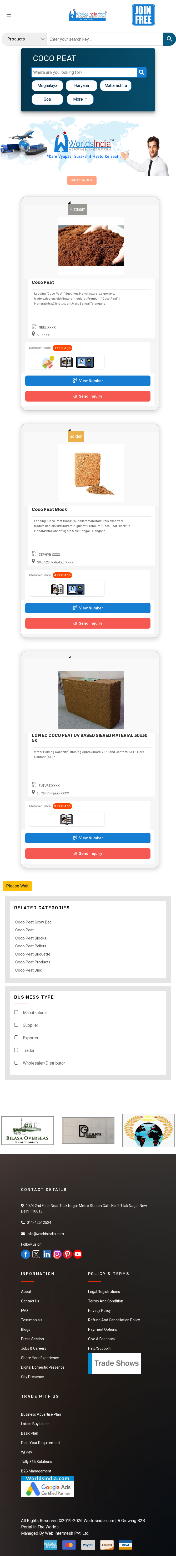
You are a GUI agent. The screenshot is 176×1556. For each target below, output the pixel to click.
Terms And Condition (105, 1301)
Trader (28, 1050)
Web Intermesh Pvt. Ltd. (67, 1533)
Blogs (25, 1329)
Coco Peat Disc (28, 970)
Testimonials (31, 1320)
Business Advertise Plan (41, 1414)
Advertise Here (82, 180)
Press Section (32, 1339)
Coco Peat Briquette (32, 954)
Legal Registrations (104, 1292)
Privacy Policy (99, 1310)
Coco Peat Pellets (30, 946)
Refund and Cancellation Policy (114, 1320)
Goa (47, 99)
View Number (88, 381)
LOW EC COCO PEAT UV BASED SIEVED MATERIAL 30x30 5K (90, 738)
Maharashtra (115, 85)
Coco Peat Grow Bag (33, 922)
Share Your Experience (40, 1358)
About (26, 1292)
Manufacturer (35, 1012)
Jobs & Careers (33, 1348)
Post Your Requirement (40, 1443)
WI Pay (26, 1452)
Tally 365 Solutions (36, 1462)
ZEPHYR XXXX (49, 555)
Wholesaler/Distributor (44, 1063)
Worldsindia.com (99, 1520)
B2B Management (36, 1471)
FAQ (24, 1310)
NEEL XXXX (47, 327)
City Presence (32, 1377)
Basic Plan (29, 1433)
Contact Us (30, 1301)
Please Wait (17, 886)
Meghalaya (47, 85)
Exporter (30, 1037)
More (78, 99)
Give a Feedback (101, 1339)
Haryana (81, 85)
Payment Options (102, 1329)
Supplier (30, 1025)
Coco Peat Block (49, 509)
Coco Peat (43, 282)
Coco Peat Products (33, 962)
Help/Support (99, 1348)
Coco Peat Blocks (30, 938)
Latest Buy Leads (35, 1424)
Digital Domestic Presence (42, 1367)
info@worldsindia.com (45, 1234)
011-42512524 (39, 1222)
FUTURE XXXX (49, 786)
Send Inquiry (87, 396)
